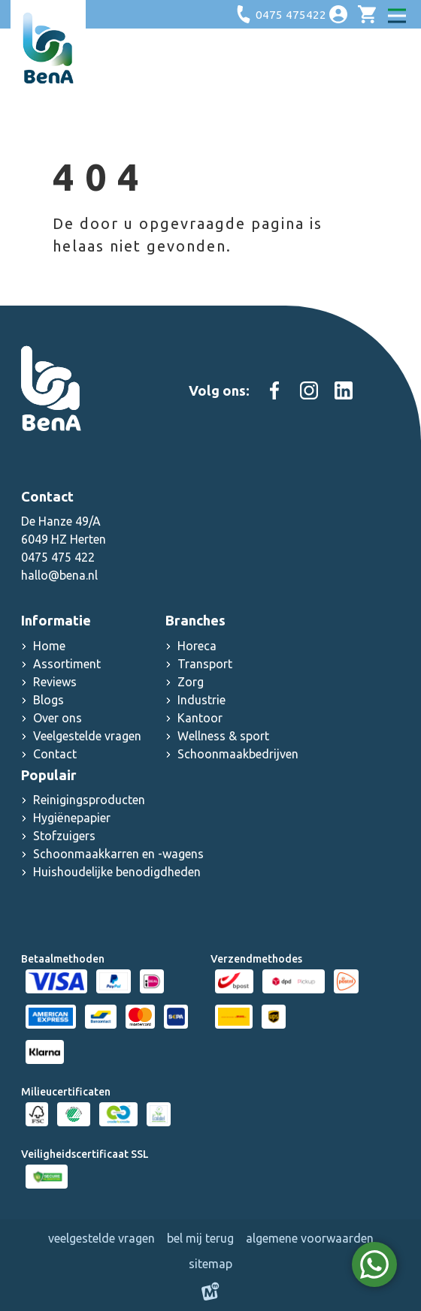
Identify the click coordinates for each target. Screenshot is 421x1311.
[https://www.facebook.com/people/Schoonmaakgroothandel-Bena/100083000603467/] (274, 390)
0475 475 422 (58, 557)
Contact (55, 754)
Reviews (55, 682)
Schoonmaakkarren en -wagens (118, 853)
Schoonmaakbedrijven (237, 754)
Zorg (190, 682)
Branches (195, 620)
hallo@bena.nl (59, 575)
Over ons (57, 718)
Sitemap (210, 1263)
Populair (49, 774)
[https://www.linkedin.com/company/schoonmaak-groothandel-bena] (344, 390)
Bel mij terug (200, 1238)
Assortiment (67, 664)
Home (49, 645)
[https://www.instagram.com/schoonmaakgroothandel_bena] (309, 390)
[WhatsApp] (374, 1264)
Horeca (197, 645)
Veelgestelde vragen (87, 736)
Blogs (48, 700)
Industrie (201, 700)
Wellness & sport (223, 736)
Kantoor (200, 718)
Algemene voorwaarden (310, 1238)
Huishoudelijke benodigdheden (117, 872)
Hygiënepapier (72, 817)
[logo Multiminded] (210, 1293)
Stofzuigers (64, 835)
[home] (48, 48)
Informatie (56, 620)
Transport (204, 664)
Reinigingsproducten (89, 799)
